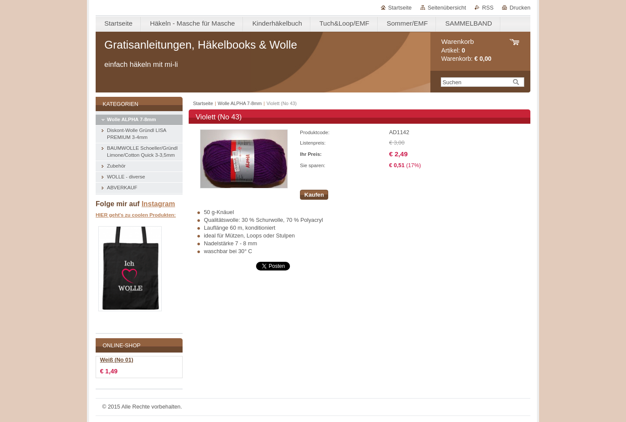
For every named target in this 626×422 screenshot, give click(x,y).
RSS (487, 7)
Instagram (158, 204)
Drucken (519, 7)
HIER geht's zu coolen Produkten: (136, 215)
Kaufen (314, 194)
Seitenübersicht (447, 7)
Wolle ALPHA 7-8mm (240, 103)
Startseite (400, 7)
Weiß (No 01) (116, 360)
